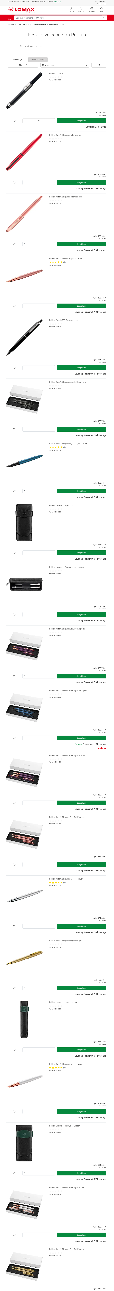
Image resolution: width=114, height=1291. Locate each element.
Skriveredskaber (39, 24)
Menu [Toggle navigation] (9, 18)
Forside (11, 24)
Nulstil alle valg (37, 59)
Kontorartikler (23, 24)
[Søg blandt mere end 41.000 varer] (58, 17)
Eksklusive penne (56, 24)
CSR (95, 2)
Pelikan (17, 59)
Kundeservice (101, 4)
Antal (38, 120)
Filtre (21, 65)
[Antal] (39, 182)
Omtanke (102, 2)
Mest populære (48, 65)
